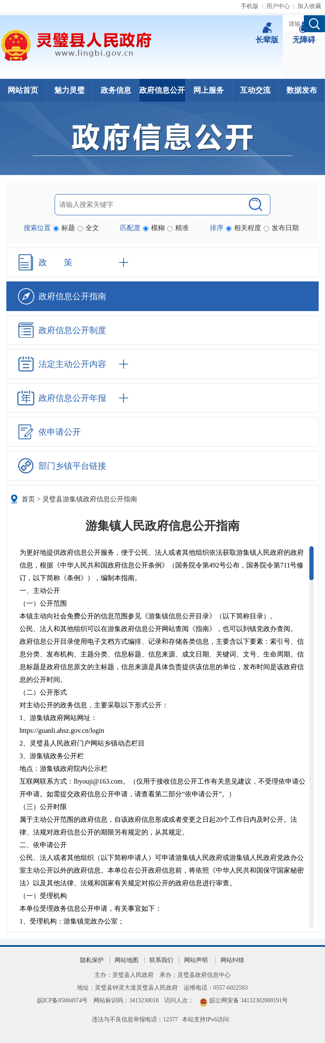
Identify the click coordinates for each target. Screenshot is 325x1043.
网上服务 (208, 90)
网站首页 (23, 90)
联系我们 (161, 960)
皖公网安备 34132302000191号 (248, 1000)
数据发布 (301, 90)
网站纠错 (232, 960)
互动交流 (255, 90)
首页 (28, 499)
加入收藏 (309, 6)
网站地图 (126, 960)
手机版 (250, 6)
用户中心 (278, 6)
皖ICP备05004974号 (62, 1000)
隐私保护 (92, 960)
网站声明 (196, 960)
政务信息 (116, 90)
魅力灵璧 (69, 90)
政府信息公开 (162, 90)
